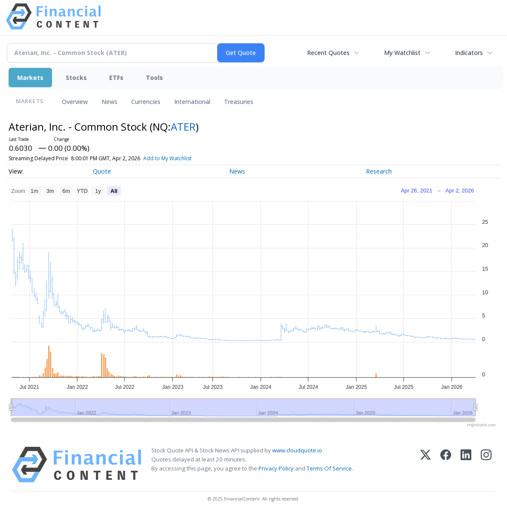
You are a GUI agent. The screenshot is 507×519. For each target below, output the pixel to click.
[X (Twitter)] (425, 464)
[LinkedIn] (466, 464)
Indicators (469, 53)
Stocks (76, 77)
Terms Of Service (329, 468)
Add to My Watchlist (183, 158)
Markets (30, 77)
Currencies (145, 102)
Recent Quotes (328, 53)
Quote (102, 171)
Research (379, 171)
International (192, 102)
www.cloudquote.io (297, 450)
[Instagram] (486, 464)
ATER (183, 126)
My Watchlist (402, 53)
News (109, 102)
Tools (154, 77)
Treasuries (238, 102)
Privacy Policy (276, 468)
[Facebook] (446, 464)
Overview (75, 102)
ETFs (116, 77)
